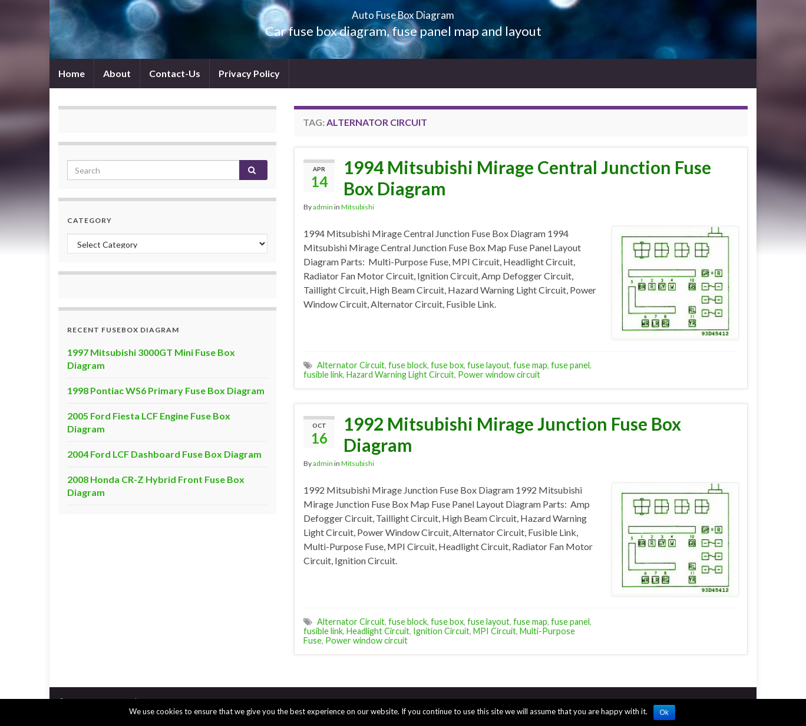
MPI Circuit (494, 631)
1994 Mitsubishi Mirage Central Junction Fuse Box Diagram (527, 177)
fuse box (447, 365)
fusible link (323, 374)
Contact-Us (174, 73)
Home (71, 73)
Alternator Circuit (351, 365)
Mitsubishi (357, 206)
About (117, 73)
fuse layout (488, 365)
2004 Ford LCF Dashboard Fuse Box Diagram (164, 453)
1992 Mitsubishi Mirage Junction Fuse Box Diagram (512, 434)
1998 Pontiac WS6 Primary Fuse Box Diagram (166, 390)
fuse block (407, 365)
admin (323, 206)
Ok (664, 712)
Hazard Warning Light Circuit (400, 374)
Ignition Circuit (441, 631)
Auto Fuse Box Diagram (403, 11)
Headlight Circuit (377, 631)
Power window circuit (499, 374)
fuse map (530, 365)
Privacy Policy (249, 73)
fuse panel (570, 365)
